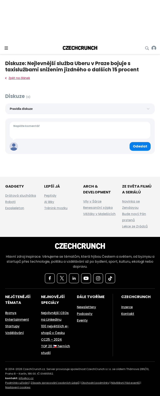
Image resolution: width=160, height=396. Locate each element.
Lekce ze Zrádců (135, 226)
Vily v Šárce (92, 201)
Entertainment (17, 319)
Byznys (10, 313)
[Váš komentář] (80, 130)
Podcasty (84, 314)
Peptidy (50, 195)
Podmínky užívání (17, 383)
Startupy (12, 326)
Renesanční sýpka (98, 207)
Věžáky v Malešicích (99, 214)
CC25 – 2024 (51, 339)
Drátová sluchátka (20, 195)
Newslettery (86, 307)
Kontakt (127, 314)
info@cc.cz (26, 378)
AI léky (49, 202)
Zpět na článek (17, 78)
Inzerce (127, 307)
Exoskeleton (14, 208)
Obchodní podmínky (95, 383)
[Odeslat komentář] (140, 146)
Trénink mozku (56, 208)
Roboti (10, 202)
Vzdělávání (14, 333)
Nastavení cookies (17, 387)
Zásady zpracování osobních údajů (55, 383)
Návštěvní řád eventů (125, 383)
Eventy (82, 320)
